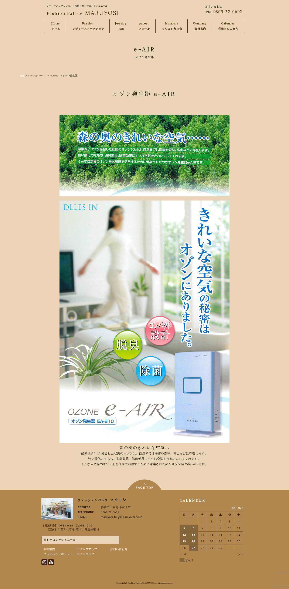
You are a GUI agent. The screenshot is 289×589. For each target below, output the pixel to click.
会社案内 (49, 549)
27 (193, 547)
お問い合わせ (119, 549)
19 (184, 541)
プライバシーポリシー (58, 554)
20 (193, 541)
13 (193, 534)
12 (184, 534)
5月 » (240, 554)
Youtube (51, 562)
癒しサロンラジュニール (60, 539)
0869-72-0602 (227, 12)
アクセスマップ (87, 549)
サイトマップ (85, 554)
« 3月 (183, 554)
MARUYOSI (83, 12)
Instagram (44, 562)
